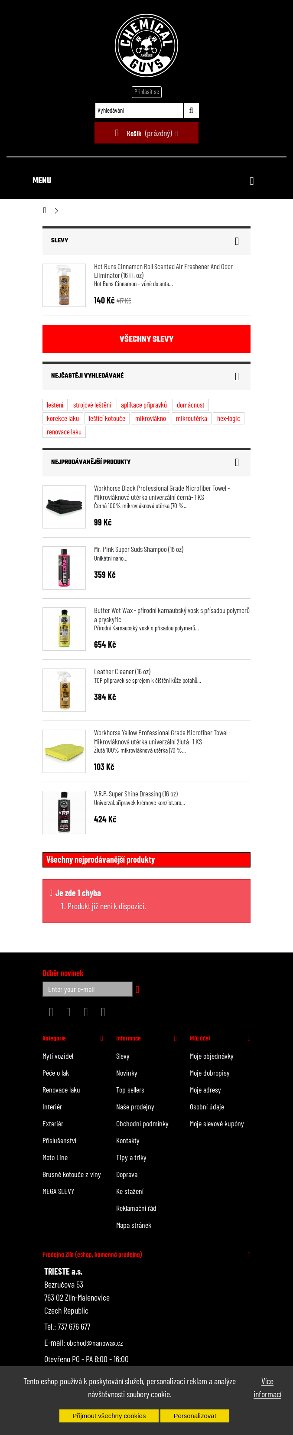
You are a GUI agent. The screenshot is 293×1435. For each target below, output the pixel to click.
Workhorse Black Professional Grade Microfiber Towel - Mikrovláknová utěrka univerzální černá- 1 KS (162, 492)
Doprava (126, 1174)
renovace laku (64, 431)
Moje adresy (205, 1089)
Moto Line (55, 1157)
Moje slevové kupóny (217, 1123)
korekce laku (63, 418)
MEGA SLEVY (58, 1191)
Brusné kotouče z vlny (71, 1174)
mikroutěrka (191, 418)
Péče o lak (55, 1072)
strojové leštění (92, 404)
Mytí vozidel (57, 1055)
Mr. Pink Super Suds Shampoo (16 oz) (138, 549)
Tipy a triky (131, 1157)
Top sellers (130, 1089)
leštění (55, 404)
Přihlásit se (146, 91)
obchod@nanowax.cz (95, 1342)
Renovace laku (61, 1089)
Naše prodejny (135, 1106)
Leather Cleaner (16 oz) (122, 671)
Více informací (267, 1387)
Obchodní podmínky (142, 1123)
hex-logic (228, 418)
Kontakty (128, 1140)
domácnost (191, 404)
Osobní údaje (207, 1106)
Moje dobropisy (210, 1072)
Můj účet (200, 1039)
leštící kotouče (107, 418)
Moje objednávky (212, 1055)
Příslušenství (59, 1140)
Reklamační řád (136, 1208)
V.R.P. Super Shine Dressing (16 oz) (136, 793)
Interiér (52, 1106)
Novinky (126, 1072)
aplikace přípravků (144, 404)
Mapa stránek (133, 1225)
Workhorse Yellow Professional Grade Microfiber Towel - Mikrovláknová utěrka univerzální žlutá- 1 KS (162, 736)
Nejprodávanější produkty (90, 462)
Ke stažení (129, 1191)
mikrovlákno (150, 418)
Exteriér (52, 1123)
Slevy (59, 241)
